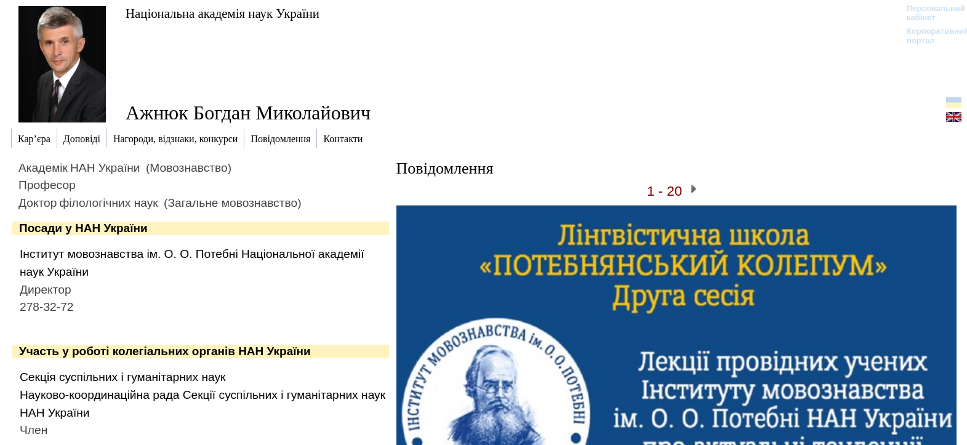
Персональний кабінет (930, 13)
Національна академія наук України (222, 13)
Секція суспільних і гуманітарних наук (122, 377)
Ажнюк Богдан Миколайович (248, 113)
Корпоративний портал (930, 35)
